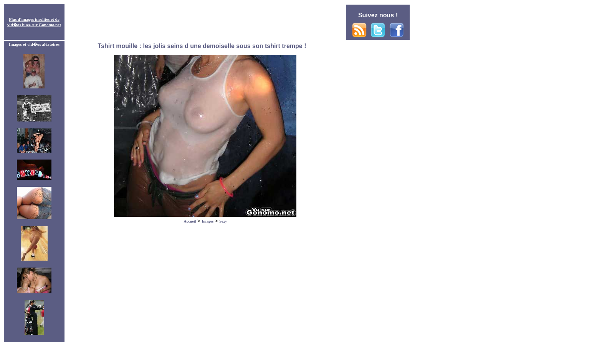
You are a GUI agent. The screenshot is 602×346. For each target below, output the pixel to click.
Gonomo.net (50, 24)
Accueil (190, 221)
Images (207, 221)
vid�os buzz (19, 24)
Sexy (223, 221)
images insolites (36, 19)
